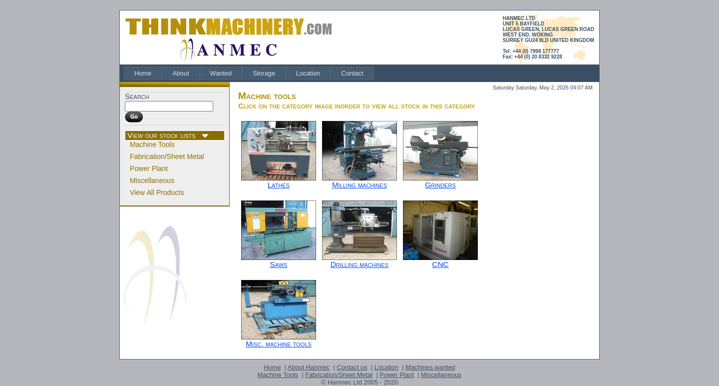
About (180, 73)
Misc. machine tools (279, 344)
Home (142, 73)
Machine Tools (152, 144)
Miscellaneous (152, 180)
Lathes (279, 184)
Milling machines (359, 184)
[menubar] (249, 73)
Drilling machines (359, 264)
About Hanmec (309, 367)
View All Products (157, 192)
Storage (264, 73)
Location (308, 73)
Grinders (440, 184)
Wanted (221, 73)
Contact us (352, 367)
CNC (440, 264)
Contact (352, 73)
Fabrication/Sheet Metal (167, 156)
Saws (279, 264)
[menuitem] (143, 73)
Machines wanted (430, 367)
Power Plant (149, 168)
